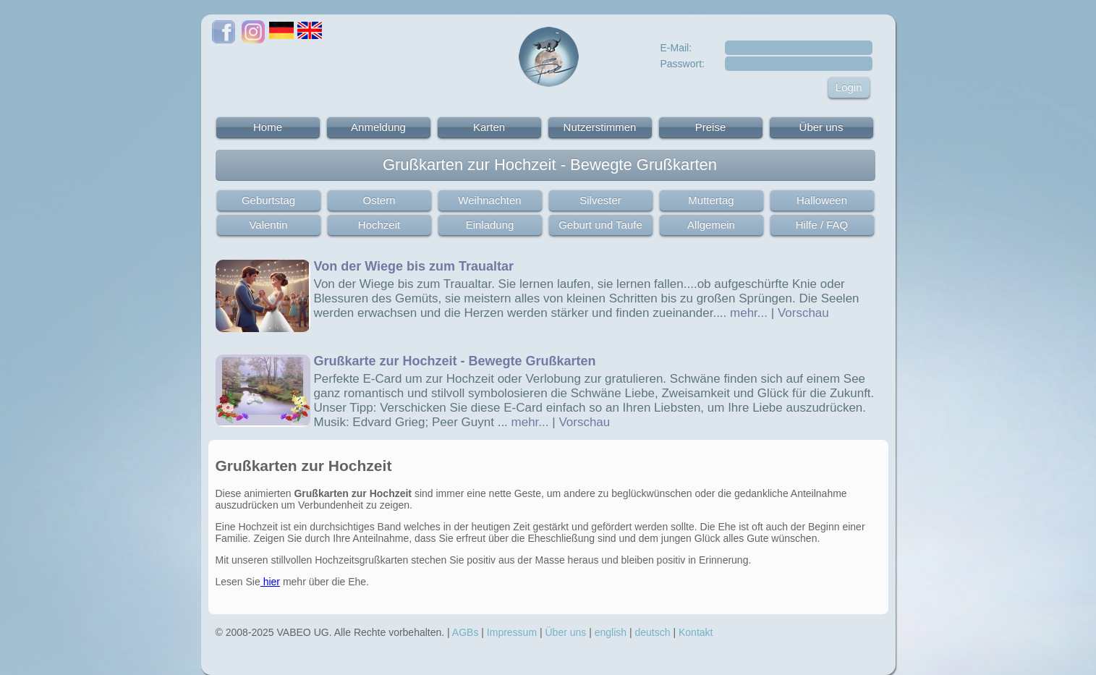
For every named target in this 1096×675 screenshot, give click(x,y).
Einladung (490, 224)
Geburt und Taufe (600, 224)
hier (270, 581)
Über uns (821, 127)
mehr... (749, 313)
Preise (710, 127)
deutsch (653, 632)
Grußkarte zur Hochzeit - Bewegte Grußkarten (455, 361)
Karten (489, 127)
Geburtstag (268, 200)
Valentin (268, 224)
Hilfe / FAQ (822, 224)
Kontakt (696, 632)
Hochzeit (379, 224)
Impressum (512, 632)
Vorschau (803, 313)
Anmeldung (378, 127)
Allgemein (711, 224)
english (610, 632)
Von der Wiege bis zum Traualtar (414, 266)
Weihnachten (489, 200)
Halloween (821, 200)
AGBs (465, 632)
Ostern (378, 200)
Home (267, 127)
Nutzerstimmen (600, 127)
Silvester (600, 200)
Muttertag (711, 200)
